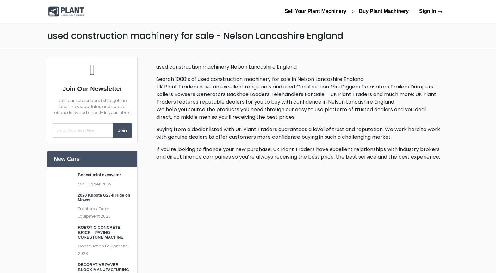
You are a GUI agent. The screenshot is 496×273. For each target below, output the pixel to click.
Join (122, 130)
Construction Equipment (102, 246)
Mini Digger (89, 184)
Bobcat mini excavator (99, 175)
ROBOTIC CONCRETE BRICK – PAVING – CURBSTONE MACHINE (100, 232)
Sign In (431, 11)
